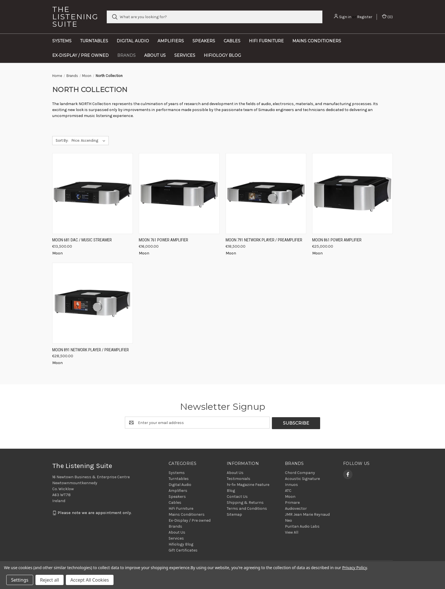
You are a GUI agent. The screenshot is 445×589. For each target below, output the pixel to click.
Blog (231, 490)
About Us (155, 55)
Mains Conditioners (316, 40)
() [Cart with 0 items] (387, 16)
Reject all (49, 580)
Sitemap (234, 513)
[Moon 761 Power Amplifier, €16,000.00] (179, 193)
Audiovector (296, 508)
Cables (232, 40)
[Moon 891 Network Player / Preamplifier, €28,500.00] (92, 303)
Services (184, 55)
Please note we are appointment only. (95, 512)
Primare (292, 502)
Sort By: (62, 140)
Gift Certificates (183, 549)
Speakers (203, 40)
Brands (126, 55)
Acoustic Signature (302, 478)
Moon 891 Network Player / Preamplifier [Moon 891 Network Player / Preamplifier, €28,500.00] (90, 349)
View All (291, 531)
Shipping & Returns (245, 502)
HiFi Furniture (266, 40)
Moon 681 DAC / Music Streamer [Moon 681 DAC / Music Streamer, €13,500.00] (82, 240)
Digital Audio (133, 40)
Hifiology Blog (222, 55)
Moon (290, 496)
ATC (288, 490)
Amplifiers (171, 40)
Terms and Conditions (247, 508)
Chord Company (300, 472)
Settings (19, 580)
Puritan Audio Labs (302, 525)
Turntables (94, 40)
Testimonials (238, 478)
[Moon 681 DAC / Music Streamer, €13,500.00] (92, 193)
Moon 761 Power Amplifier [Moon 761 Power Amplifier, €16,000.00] (163, 240)
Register (364, 16)
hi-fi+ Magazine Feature (248, 484)
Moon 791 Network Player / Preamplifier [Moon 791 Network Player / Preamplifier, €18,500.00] (264, 240)
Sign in (345, 16)
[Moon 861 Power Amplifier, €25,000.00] (352, 193)
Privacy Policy (354, 567)
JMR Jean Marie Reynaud (307, 513)
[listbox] (89, 140)
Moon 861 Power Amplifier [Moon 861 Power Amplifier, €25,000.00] (337, 240)
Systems (62, 40)
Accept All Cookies (89, 580)
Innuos (291, 484)
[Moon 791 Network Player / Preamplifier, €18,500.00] (266, 193)
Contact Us (237, 496)
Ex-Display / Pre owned (80, 55)
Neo (288, 519)
